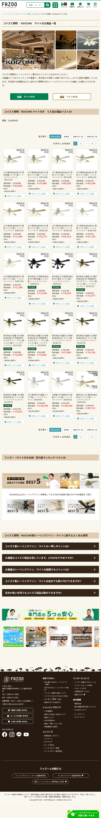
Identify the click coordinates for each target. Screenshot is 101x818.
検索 (47, 4)
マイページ (64, 5)
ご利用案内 (48, 711)
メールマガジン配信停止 (53, 751)
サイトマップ (79, 717)
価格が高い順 (92, 136)
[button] (97, 144)
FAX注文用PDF (49, 720)
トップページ (79, 714)
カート (88, 5)
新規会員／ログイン (51, 735)
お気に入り (80, 5)
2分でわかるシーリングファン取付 (56, 688)
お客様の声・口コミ (82, 691)
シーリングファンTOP (11, 14)
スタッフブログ (80, 688)
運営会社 (78, 703)
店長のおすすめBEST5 (52, 702)
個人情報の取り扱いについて (85, 706)
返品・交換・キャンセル (53, 723)
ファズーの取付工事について (55, 693)
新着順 (66, 136)
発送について (49, 717)
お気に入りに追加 (14, 196)
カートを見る (49, 745)
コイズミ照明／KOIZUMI (30, 14)
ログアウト (48, 742)
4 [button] (92, 143)
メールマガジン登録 (51, 748)
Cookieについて (81, 709)
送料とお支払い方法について (55, 714)
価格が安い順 (78, 136)
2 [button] (80, 143)
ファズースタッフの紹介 (84, 685)
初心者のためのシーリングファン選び (55, 683)
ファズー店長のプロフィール (85, 682)
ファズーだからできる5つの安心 (56, 696)
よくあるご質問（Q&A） (53, 699)
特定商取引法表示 (51, 726)
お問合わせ (72, 5)
